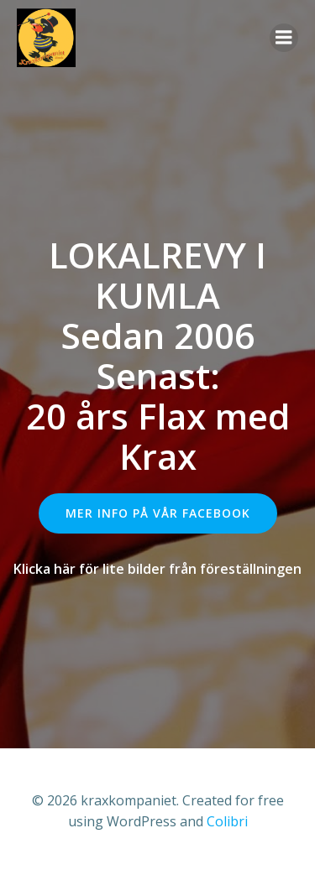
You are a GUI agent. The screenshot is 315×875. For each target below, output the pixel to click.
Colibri (227, 821)
